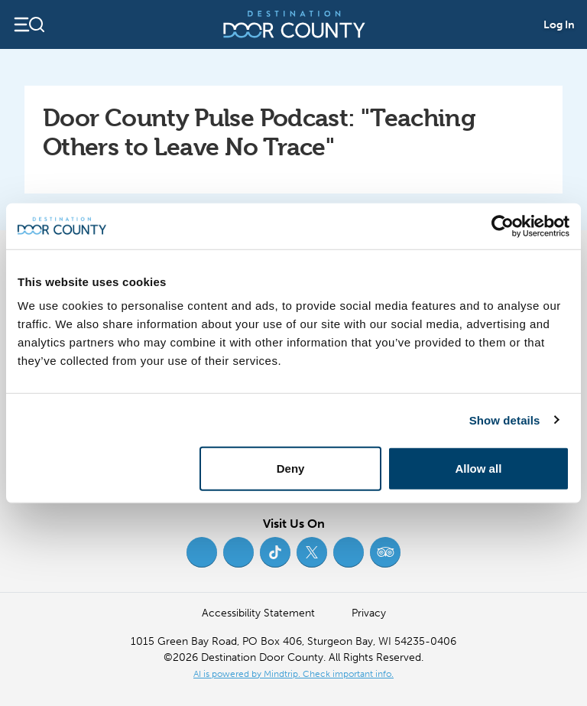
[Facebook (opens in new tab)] (201, 552)
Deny (291, 468)
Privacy (369, 613)
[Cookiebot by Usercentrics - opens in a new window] (502, 225)
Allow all (478, 468)
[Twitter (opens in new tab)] (312, 552)
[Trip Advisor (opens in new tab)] (385, 552)
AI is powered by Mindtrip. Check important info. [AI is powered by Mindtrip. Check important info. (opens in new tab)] (293, 674)
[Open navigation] (28, 24)
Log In (559, 24)
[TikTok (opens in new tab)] (275, 552)
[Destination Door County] (294, 24)
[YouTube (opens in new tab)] (348, 552)
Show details (504, 419)
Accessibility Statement (258, 613)
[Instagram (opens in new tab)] (238, 552)
